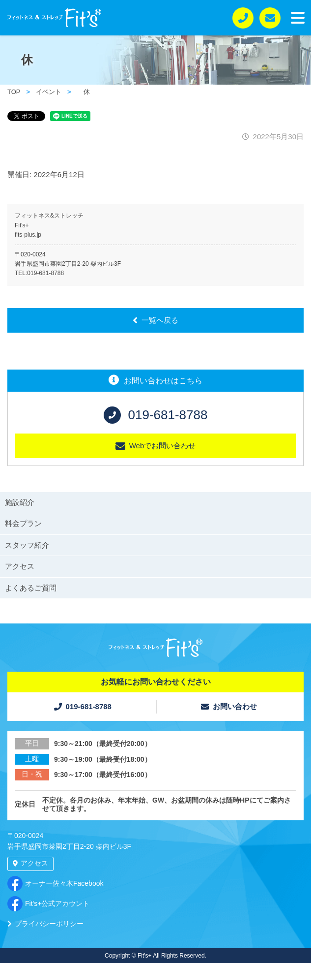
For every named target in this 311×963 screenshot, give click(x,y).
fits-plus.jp (28, 234)
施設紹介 (19, 502)
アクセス (19, 566)
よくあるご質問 (31, 588)
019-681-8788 (45, 273)
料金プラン (23, 523)
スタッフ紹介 (27, 545)
